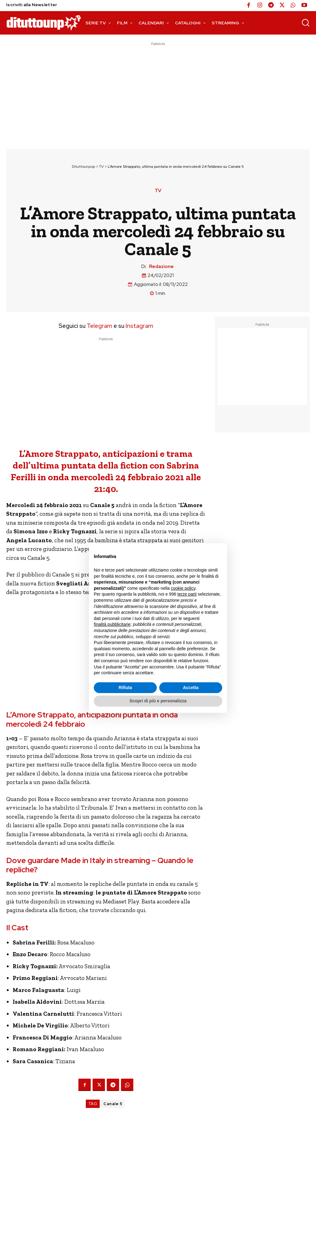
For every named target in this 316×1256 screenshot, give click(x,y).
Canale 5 (112, 1103)
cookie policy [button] (183, 588)
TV (101, 166)
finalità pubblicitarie (112, 624)
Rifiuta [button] (125, 687)
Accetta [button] (191, 687)
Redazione (161, 266)
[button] (305, 22)
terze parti (187, 594)
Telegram (98, 326)
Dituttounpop (83, 166)
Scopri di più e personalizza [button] (158, 700)
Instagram (139, 326)
